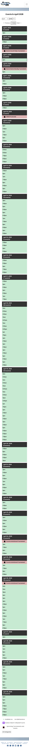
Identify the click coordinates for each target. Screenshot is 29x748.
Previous (6, 23)
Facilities (12, 743)
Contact (25, 743)
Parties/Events (18, 742)
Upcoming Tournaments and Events (13, 727)
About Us (3, 742)
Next (19, 23)
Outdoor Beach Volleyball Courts (14, 723)
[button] (26, 4)
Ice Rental (10, 742)
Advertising (5, 743)
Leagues (25, 742)
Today (13, 23)
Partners (18, 743)
